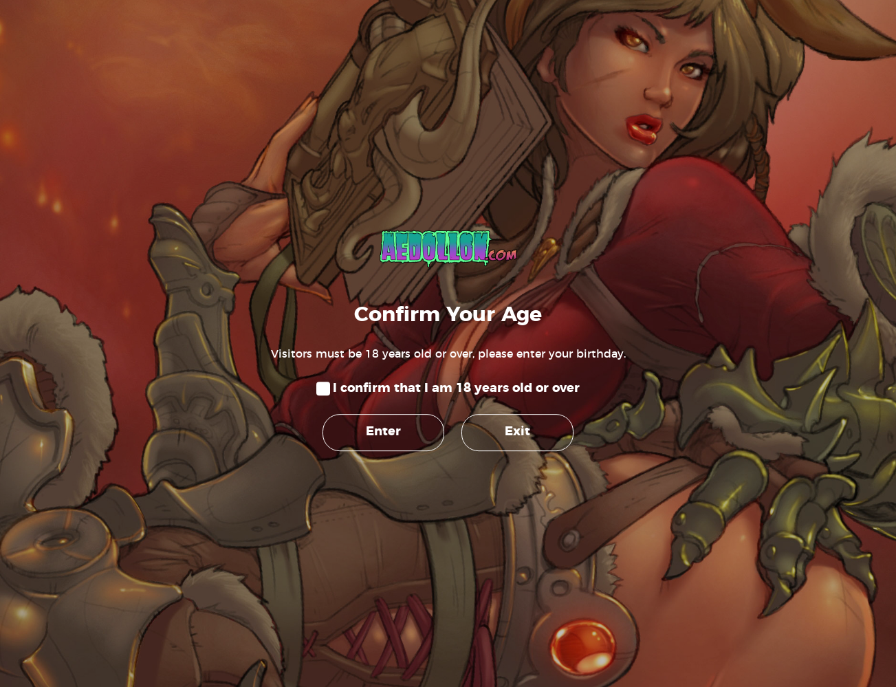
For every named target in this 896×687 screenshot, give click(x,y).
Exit (517, 432)
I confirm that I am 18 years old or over (456, 388)
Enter (383, 432)
